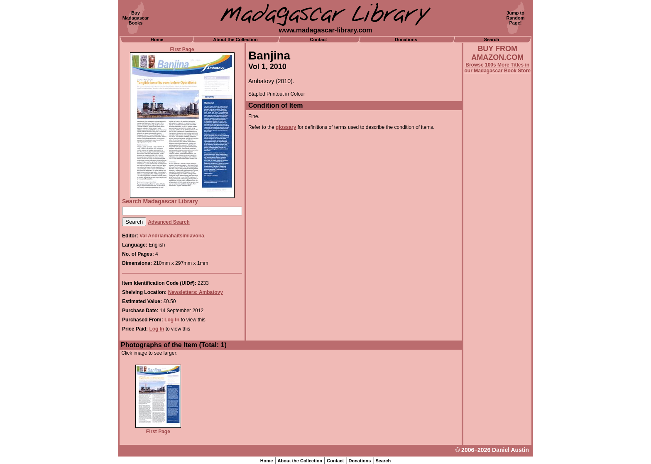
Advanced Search (169, 222)
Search (491, 39)
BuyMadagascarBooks (135, 17)
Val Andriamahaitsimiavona (172, 236)
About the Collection (235, 39)
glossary (286, 127)
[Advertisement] (497, 298)
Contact (318, 39)
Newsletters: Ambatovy (195, 292)
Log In (171, 320)
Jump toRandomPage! (516, 17)
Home (157, 39)
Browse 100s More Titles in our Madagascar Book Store (498, 68)
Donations (406, 39)
